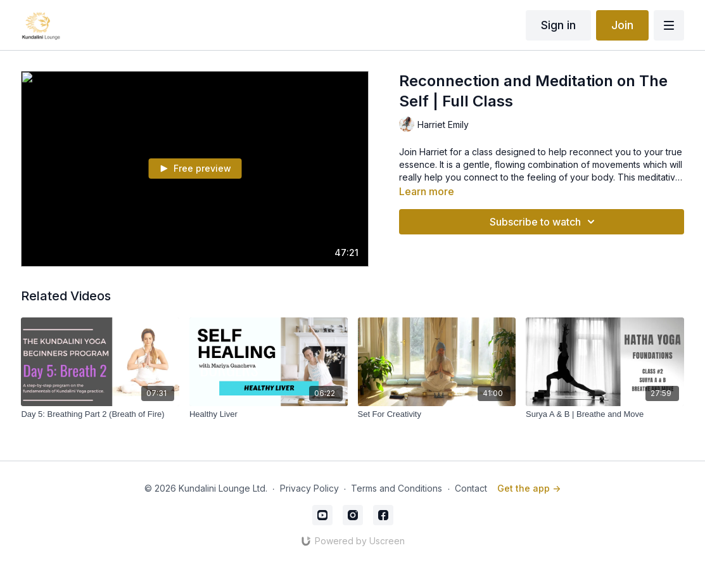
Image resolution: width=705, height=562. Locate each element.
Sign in (558, 25)
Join (622, 25)
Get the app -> (529, 488)
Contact (471, 488)
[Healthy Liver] (268, 414)
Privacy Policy (309, 488)
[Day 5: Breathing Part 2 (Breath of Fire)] (100, 414)
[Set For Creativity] (437, 414)
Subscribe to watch (544, 221)
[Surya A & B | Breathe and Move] (605, 414)
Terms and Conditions (396, 488)
